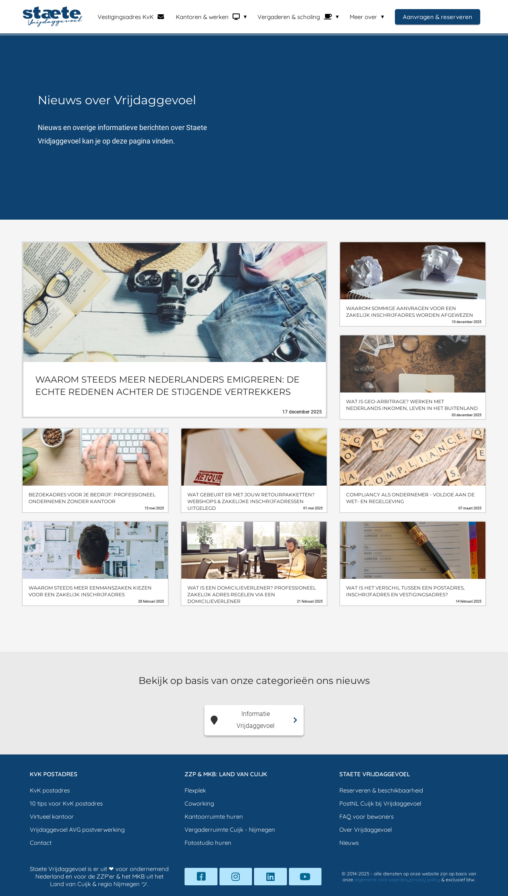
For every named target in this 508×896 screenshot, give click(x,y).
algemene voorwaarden (381, 880)
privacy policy (425, 880)
